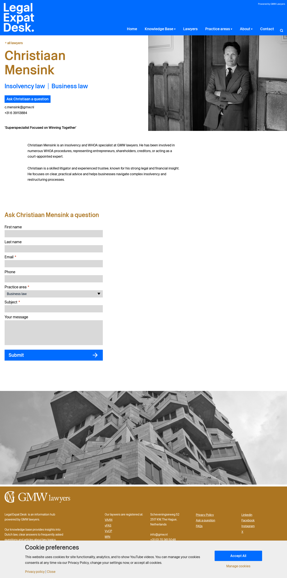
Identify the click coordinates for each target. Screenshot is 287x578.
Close (52, 571)
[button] (281, 28)
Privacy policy (35, 571)
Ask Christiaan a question (28, 101)
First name (13, 228)
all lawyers (14, 43)
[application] (195, 29)
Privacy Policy (205, 516)
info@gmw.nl (159, 535)
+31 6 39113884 (17, 115)
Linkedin (246, 516)
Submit (18, 357)
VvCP (108, 532)
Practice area (17, 289)
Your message (16, 319)
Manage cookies (238, 566)
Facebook (248, 521)
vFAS (108, 526)
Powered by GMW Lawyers (272, 4)
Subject (12, 303)
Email (10, 259)
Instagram (248, 527)
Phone (10, 274)
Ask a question (205, 521)
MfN (107, 538)
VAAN (108, 521)
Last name (13, 244)
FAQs (199, 527)
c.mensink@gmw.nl (21, 109)
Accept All (238, 556)
